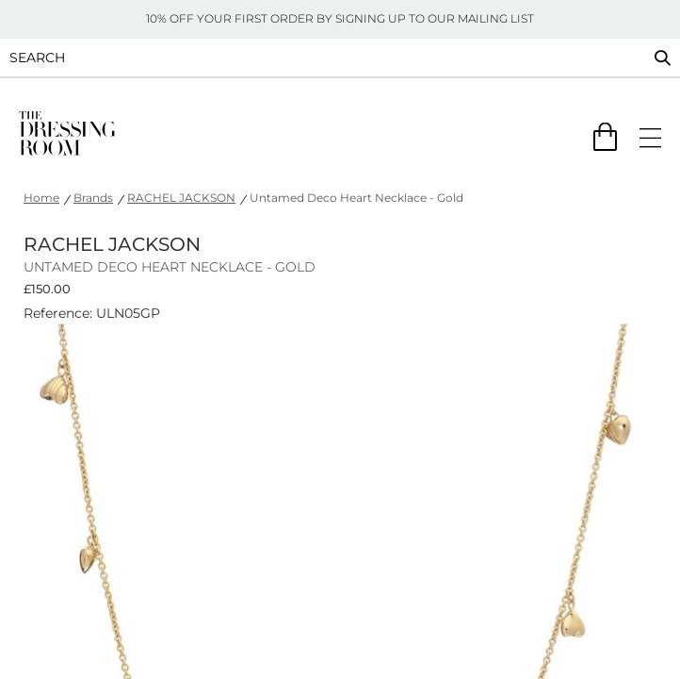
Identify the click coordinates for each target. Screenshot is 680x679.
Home (41, 197)
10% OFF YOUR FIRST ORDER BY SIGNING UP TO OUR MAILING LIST (340, 18)
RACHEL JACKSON (181, 197)
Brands (93, 197)
